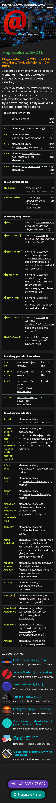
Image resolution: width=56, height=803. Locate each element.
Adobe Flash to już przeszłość (33, 672)
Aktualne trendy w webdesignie (25, 738)
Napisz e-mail (30, 794)
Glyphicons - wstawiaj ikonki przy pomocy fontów (32, 722)
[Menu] (50, 6)
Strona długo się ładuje (28, 684)
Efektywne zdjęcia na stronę (32, 709)
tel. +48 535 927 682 (28, 784)
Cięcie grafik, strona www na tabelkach (32, 753)
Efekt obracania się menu (30, 660)
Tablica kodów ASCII (27, 697)
